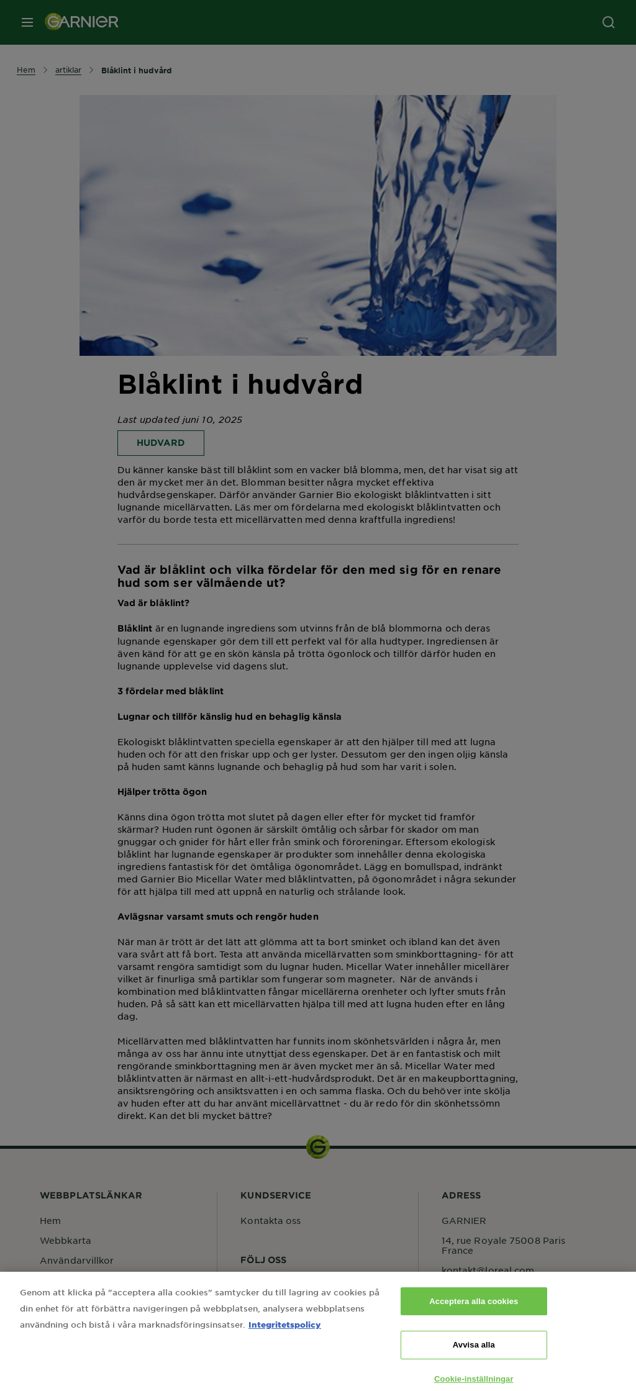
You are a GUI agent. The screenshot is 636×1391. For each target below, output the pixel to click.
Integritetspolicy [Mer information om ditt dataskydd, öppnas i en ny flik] (284, 1331)
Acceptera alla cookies (473, 1308)
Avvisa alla (474, 1352)
